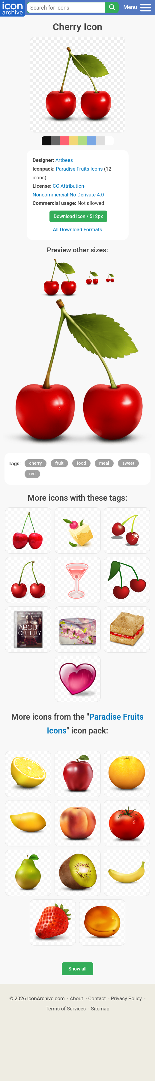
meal (104, 463)
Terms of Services (66, 1009)
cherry (35, 463)
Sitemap (100, 1009)
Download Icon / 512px (78, 216)
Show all (77, 969)
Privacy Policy (126, 998)
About (76, 998)
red (32, 473)
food (81, 463)
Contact (97, 998)
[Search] (112, 7)
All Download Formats (77, 229)
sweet (128, 463)
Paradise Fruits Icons (79, 169)
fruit (59, 463)
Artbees (64, 160)
